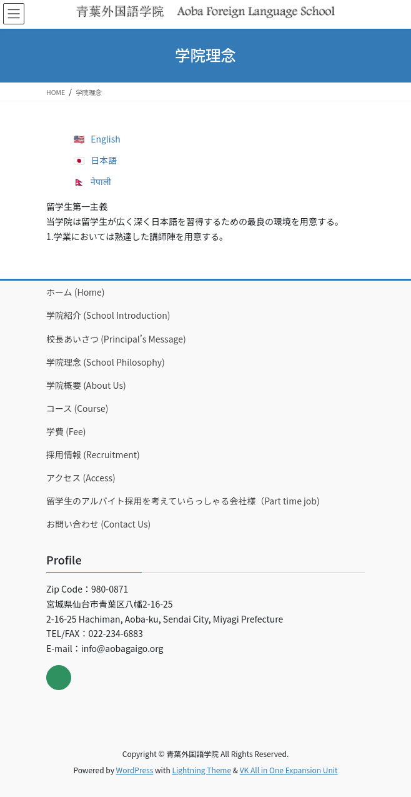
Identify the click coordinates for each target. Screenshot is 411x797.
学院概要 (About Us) (86, 385)
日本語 (104, 160)
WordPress (135, 769)
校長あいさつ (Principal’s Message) (116, 339)
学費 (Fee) (66, 431)
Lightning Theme (201, 769)
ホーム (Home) (75, 292)
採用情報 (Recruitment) (93, 454)
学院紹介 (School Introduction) (108, 315)
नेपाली (101, 181)
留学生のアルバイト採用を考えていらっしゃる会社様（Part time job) (183, 500)
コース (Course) (77, 408)
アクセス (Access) (81, 477)
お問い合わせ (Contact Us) (98, 524)
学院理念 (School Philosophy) (105, 362)
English (106, 139)
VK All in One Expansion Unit (289, 769)
